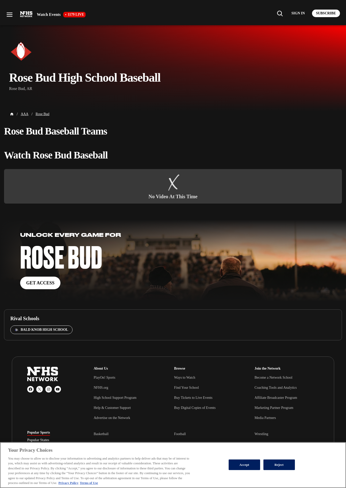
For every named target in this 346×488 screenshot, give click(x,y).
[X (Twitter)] (39, 389)
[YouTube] (57, 389)
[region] (173, 465)
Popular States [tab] (38, 440)
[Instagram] (48, 389)
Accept (244, 465)
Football (180, 434)
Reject (279, 465)
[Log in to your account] (298, 13)
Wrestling (261, 434)
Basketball (101, 434)
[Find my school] (279, 13)
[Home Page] (12, 114)
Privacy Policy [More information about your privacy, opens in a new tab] (68, 483)
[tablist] (52, 440)
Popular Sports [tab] (38, 432)
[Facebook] (30, 389)
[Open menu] (9, 14)
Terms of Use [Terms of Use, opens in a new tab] (89, 483)
